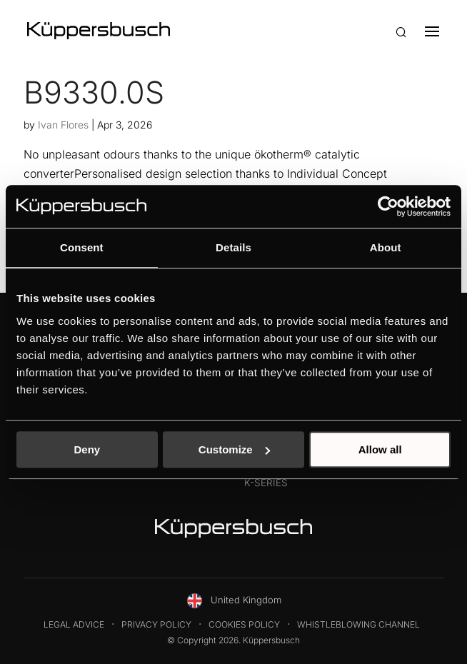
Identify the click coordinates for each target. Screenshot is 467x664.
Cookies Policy (244, 624)
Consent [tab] (82, 247)
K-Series (266, 482)
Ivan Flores (63, 125)
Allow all (380, 449)
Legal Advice (74, 624)
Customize (234, 449)
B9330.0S (94, 92)
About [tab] (385, 247)
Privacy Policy (156, 624)
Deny (87, 449)
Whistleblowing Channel (358, 624)
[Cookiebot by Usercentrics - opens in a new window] (388, 206)
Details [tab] (233, 247)
